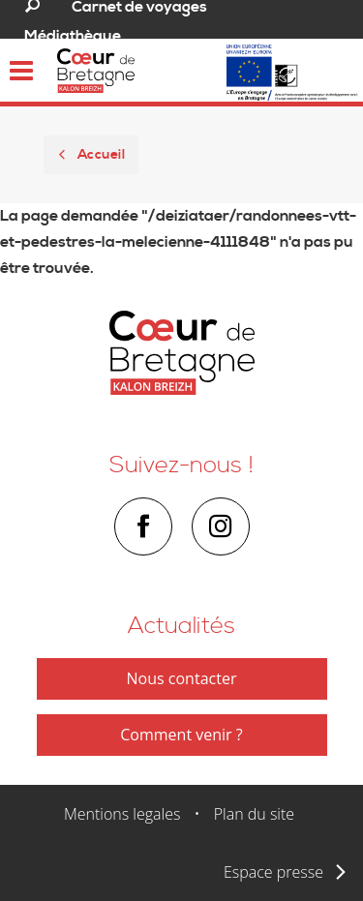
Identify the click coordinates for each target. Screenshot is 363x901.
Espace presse (273, 872)
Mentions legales (122, 814)
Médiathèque (72, 35)
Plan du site (254, 814)
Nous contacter (182, 678)
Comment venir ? (181, 734)
